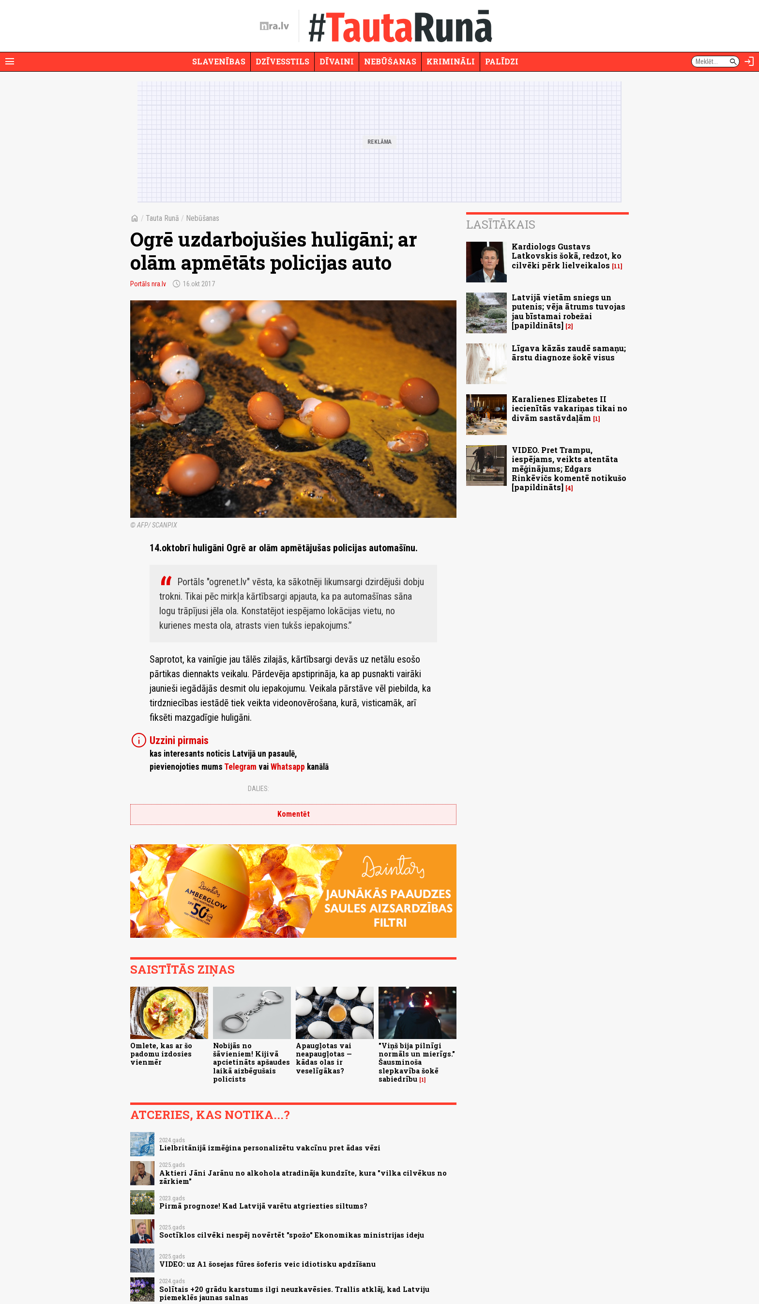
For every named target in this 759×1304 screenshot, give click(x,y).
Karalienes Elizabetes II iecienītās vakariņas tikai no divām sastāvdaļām (569, 408)
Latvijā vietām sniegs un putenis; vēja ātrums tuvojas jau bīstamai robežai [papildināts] (568, 311)
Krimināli (450, 61)
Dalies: (258, 788)
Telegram (240, 767)
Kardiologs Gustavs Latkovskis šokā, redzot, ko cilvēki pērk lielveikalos (567, 255)
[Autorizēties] (749, 61)
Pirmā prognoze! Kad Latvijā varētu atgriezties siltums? (263, 1206)
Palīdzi (501, 61)
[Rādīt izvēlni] (9, 61)
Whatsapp (288, 767)
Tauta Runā (162, 218)
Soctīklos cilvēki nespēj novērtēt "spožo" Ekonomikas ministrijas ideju (291, 1235)
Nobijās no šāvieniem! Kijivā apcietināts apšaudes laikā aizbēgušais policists (251, 1062)
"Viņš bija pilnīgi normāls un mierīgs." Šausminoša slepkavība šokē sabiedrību (417, 1062)
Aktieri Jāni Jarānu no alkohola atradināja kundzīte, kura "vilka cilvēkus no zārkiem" (303, 1177)
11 (617, 266)
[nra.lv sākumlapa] (274, 26)
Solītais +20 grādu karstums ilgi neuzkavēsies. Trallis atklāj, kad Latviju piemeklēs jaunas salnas (294, 1293)
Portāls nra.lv (148, 284)
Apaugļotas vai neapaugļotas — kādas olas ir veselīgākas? (324, 1058)
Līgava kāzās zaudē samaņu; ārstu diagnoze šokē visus (569, 352)
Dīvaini (336, 61)
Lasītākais (500, 224)
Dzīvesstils (282, 61)
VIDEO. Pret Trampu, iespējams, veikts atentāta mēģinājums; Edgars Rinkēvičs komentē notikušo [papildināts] (569, 468)
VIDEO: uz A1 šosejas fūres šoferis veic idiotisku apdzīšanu (267, 1264)
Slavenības (218, 61)
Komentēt (293, 814)
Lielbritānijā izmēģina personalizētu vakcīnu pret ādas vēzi (269, 1147)
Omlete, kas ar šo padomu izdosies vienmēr (161, 1054)
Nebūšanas (390, 61)
